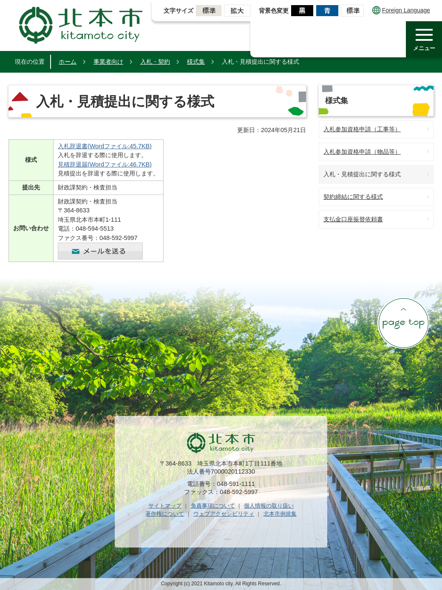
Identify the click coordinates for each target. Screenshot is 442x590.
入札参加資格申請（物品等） (362, 151)
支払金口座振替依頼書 (353, 219)
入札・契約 (155, 61)
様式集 (196, 61)
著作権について (164, 514)
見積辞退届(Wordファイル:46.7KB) (105, 164)
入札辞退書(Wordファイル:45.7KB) (105, 146)
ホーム (67, 61)
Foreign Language (401, 10)
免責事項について (213, 505)
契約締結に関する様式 (353, 196)
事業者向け (108, 61)
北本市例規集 (280, 514)
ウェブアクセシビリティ (223, 514)
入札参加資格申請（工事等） (362, 129)
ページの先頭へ (403, 323)
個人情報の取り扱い (269, 505)
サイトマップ (164, 505)
